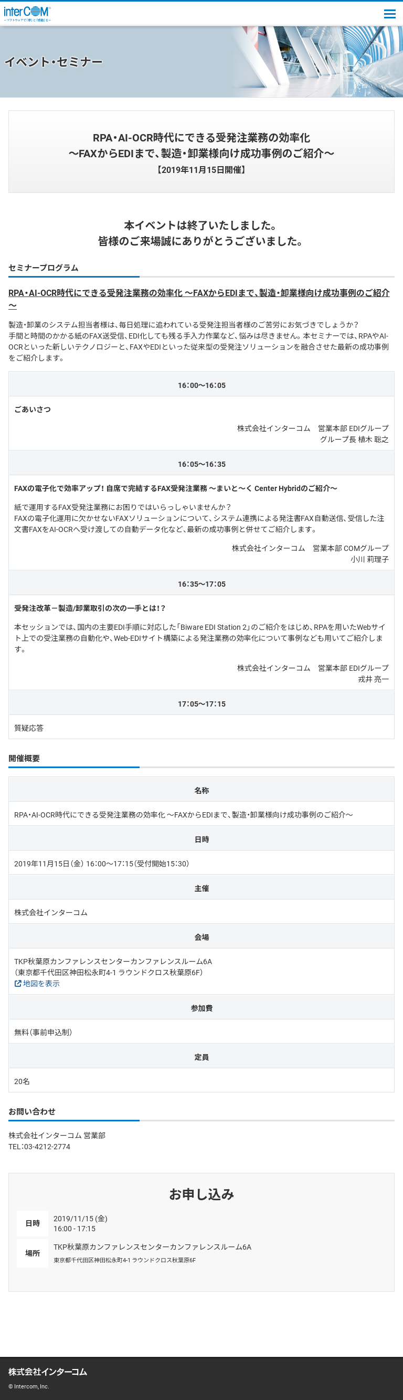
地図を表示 (41, 983)
